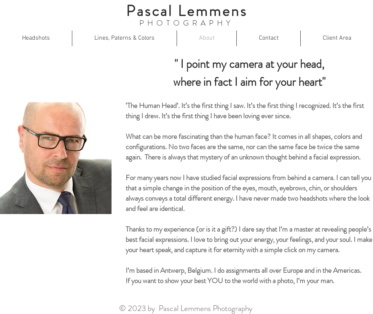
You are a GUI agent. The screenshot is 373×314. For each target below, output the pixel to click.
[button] (36, 38)
